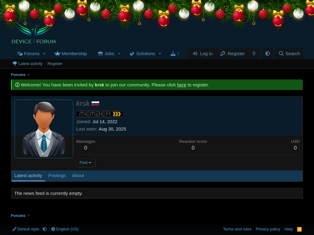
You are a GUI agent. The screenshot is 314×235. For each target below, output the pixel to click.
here (181, 84)
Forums (32, 53)
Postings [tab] (57, 175)
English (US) (65, 229)
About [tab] (78, 175)
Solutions (145, 53)
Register (55, 63)
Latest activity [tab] (28, 175)
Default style (26, 229)
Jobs (109, 53)
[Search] (289, 53)
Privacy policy (268, 229)
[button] (44, 53)
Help (289, 229)
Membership (74, 53)
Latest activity (30, 63)
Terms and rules (237, 229)
